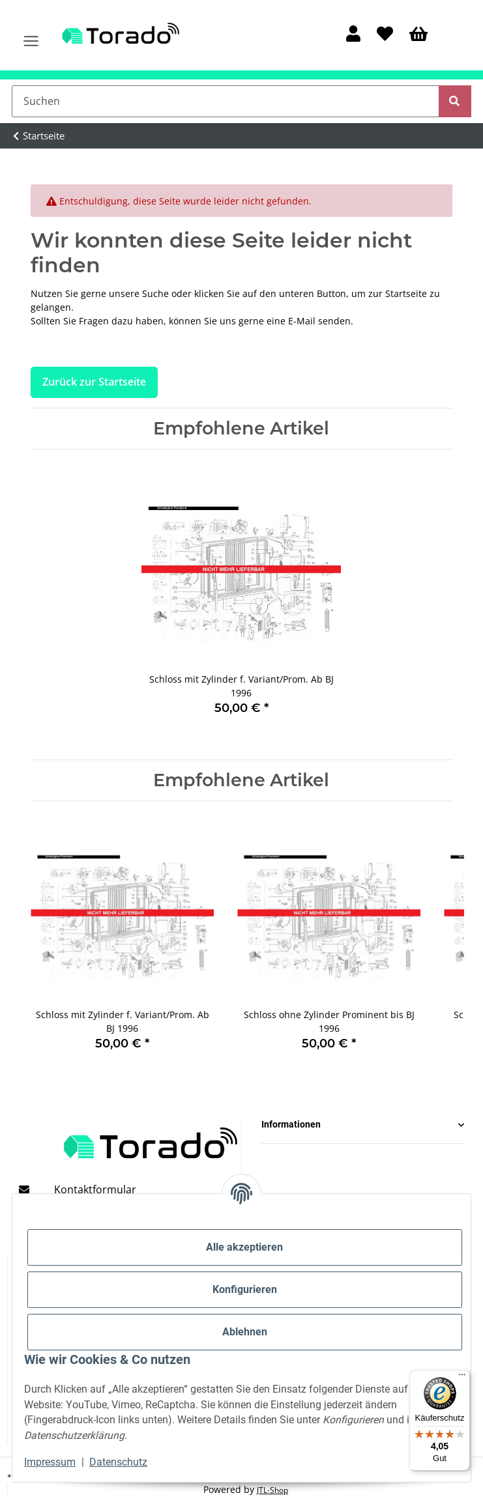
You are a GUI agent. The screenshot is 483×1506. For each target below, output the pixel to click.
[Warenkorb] (419, 35)
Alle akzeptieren (244, 1247)
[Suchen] (225, 101)
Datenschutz (118, 1462)
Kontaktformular (95, 1189)
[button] (353, 35)
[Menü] (462, 1377)
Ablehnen (244, 1332)
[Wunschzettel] (384, 35)
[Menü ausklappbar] (30, 35)
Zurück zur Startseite (94, 382)
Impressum (50, 1462)
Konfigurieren (244, 1289)
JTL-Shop (272, 1490)
